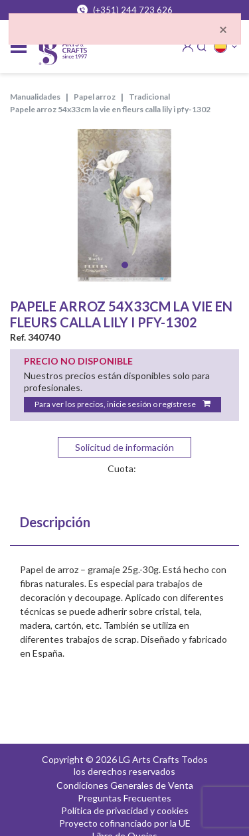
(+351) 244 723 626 (125, 10)
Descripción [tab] (55, 522)
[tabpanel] (124, 205)
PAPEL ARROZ (95, 97)
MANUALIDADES (35, 97)
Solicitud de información (124, 447)
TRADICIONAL (149, 97)
